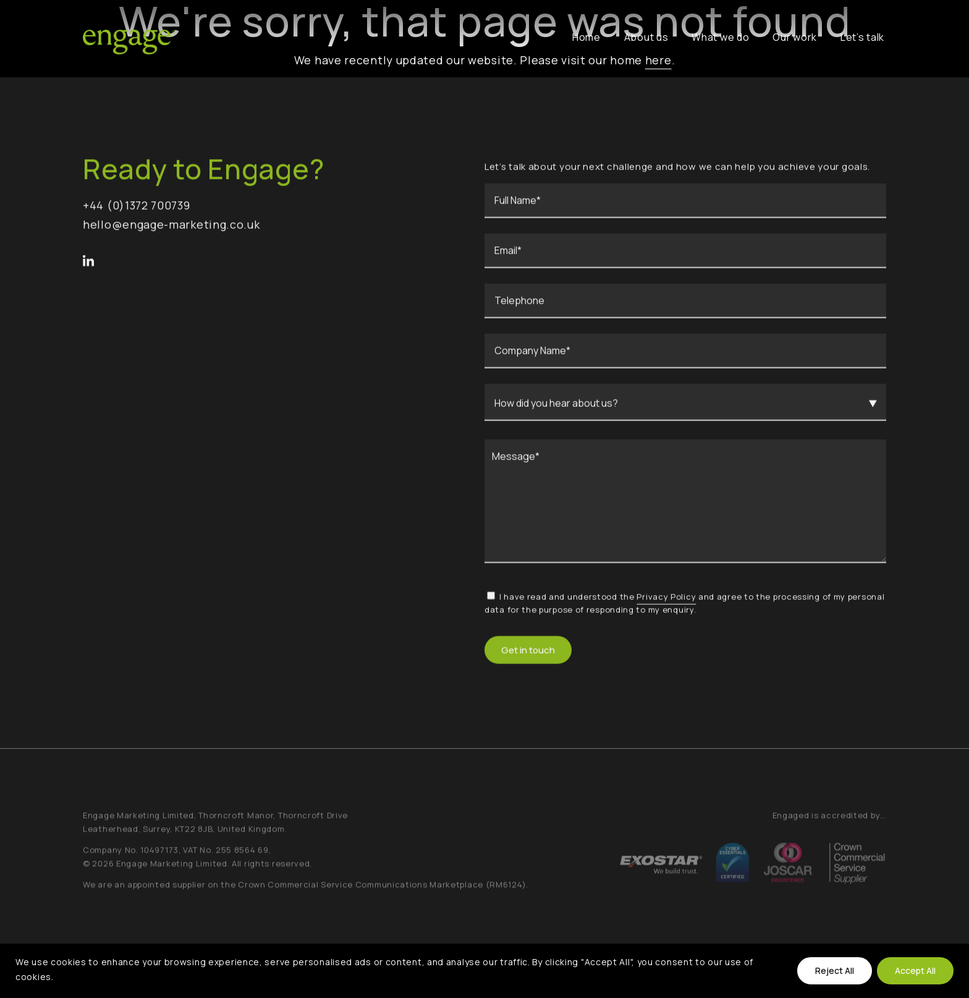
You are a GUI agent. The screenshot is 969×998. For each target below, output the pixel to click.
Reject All (834, 970)
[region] (484, 971)
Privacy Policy (666, 598)
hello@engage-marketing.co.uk (171, 226)
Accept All (915, 970)
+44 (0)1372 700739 (136, 207)
